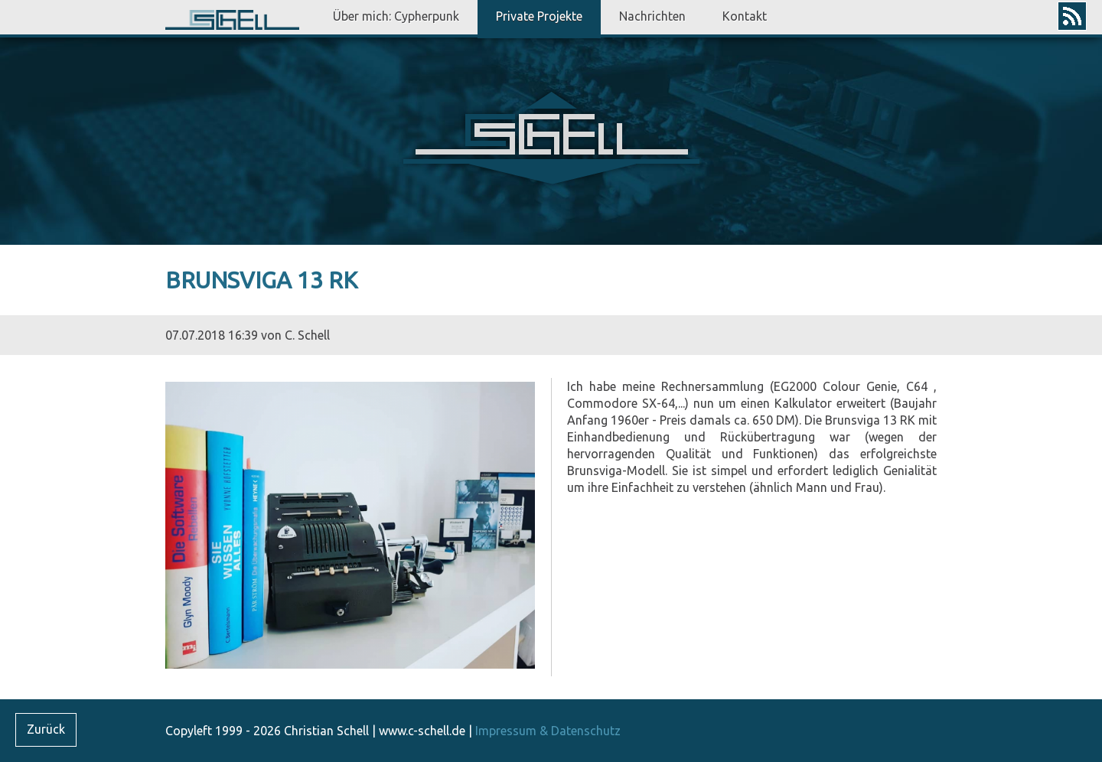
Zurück (46, 729)
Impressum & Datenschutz (548, 731)
